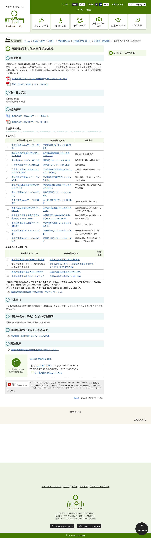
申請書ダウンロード (82, 41)
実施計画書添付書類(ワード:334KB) (27, 272)
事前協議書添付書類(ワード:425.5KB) (28, 259)
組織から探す (119, 4)
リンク (66, 486)
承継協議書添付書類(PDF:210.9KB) (65, 276)
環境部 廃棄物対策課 (40, 358)
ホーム (27, 41)
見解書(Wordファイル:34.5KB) (25, 160)
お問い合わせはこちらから (48, 372)
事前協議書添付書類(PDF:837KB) (65, 259)
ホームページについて (51, 486)
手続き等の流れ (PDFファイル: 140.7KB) (30, 84)
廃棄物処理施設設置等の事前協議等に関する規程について (37, 292)
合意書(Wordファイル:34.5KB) (25, 165)
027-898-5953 (44, 365)
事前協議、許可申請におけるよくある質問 (30, 336)
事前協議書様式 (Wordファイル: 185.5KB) (30, 116)
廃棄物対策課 (64, 41)
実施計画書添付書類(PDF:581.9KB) (65, 272)
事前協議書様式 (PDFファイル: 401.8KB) (30, 122)
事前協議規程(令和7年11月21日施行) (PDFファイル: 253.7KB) (39, 78)
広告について (140, 420)
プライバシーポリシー (99, 486)
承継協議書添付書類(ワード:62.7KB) (28, 276)
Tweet (76, 398)
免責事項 (84, 486)
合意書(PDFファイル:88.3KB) (56, 165)
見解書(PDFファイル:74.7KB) (56, 160)
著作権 (74, 486)
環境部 (51, 41)
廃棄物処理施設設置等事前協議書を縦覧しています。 (35, 350)
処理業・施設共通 (102, 41)
